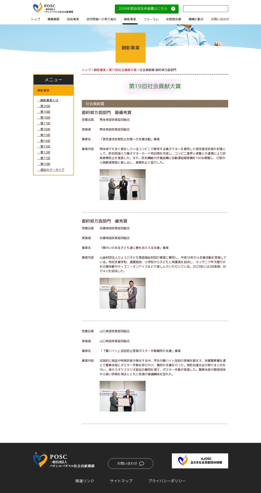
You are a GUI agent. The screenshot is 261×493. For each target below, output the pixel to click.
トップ (35, 19)
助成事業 (73, 19)
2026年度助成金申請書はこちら (143, 8)
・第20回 (43, 106)
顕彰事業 (130, 19)
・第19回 (43, 112)
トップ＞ (88, 70)
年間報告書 (173, 19)
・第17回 (43, 124)
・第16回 (43, 130)
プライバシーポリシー (167, 480)
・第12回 (43, 153)
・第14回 (43, 141)
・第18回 (43, 118)
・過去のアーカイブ (50, 170)
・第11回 (43, 159)
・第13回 (43, 147)
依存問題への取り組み (101, 19)
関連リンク (84, 480)
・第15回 (43, 135)
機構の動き (196, 19)
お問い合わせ (220, 19)
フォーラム (151, 19)
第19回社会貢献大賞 (123, 70)
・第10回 (43, 164)
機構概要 (53, 19)
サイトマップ (121, 480)
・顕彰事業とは (47, 100)
